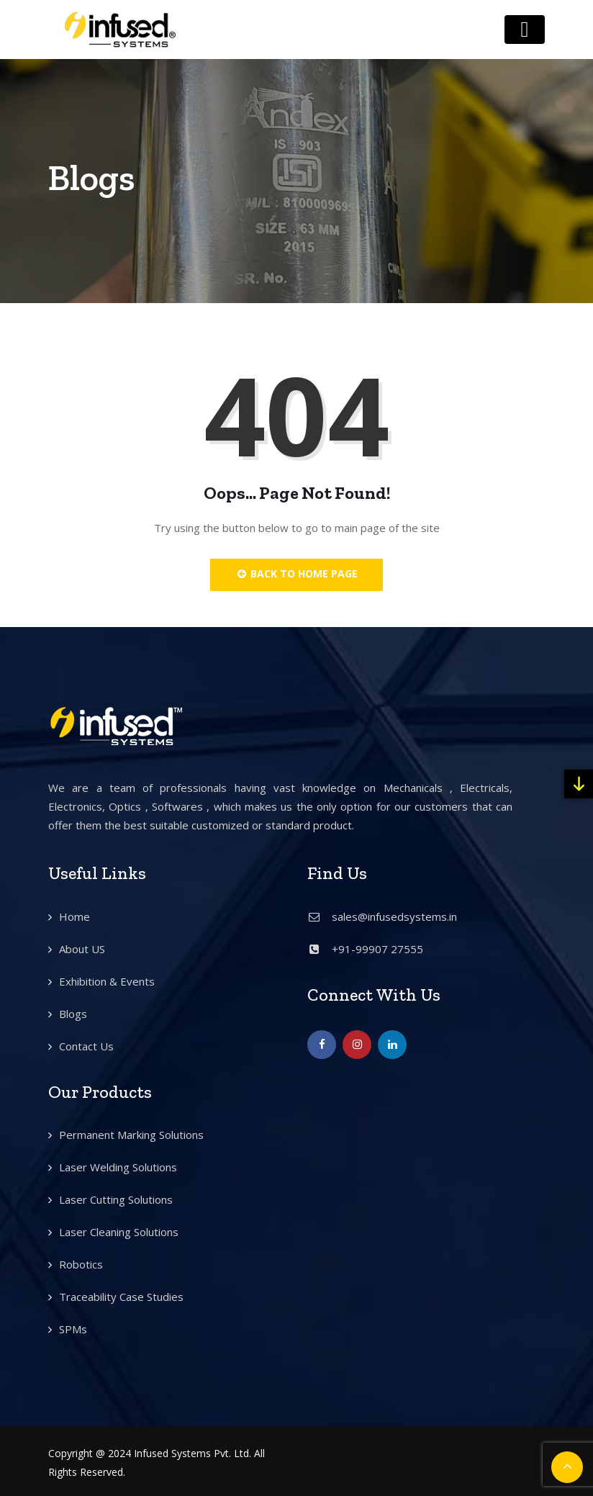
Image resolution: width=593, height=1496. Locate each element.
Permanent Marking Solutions (131, 1134)
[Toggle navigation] (524, 29)
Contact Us (86, 1046)
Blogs (73, 1013)
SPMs (73, 1329)
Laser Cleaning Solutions (118, 1232)
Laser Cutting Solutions (116, 1199)
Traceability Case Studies (121, 1296)
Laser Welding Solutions (118, 1167)
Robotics (81, 1264)
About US (82, 949)
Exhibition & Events (107, 981)
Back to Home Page (296, 573)
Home (74, 916)
